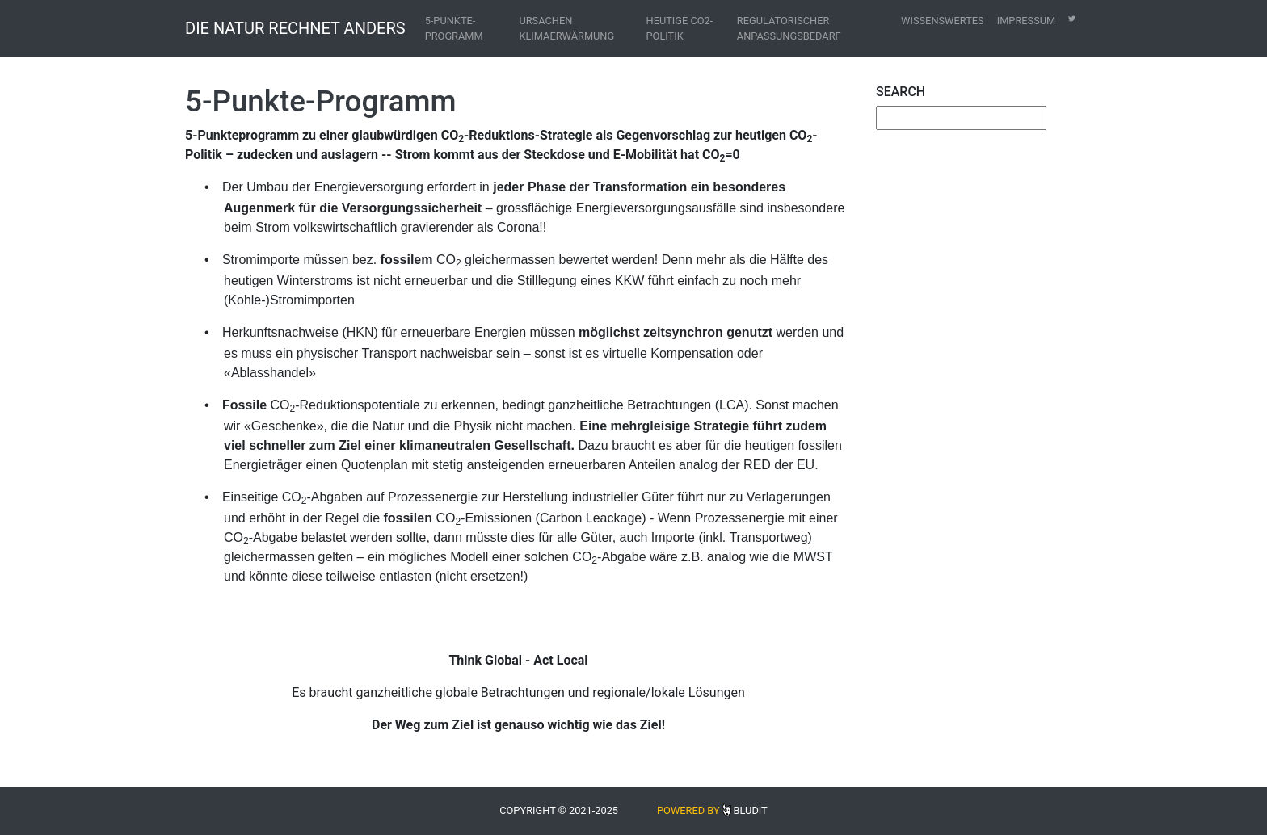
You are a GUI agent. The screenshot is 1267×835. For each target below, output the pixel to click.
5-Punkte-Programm (454, 28)
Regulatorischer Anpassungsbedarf (789, 28)
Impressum (1026, 21)
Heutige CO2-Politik (679, 28)
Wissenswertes (942, 21)
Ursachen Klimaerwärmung (566, 28)
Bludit (751, 810)
